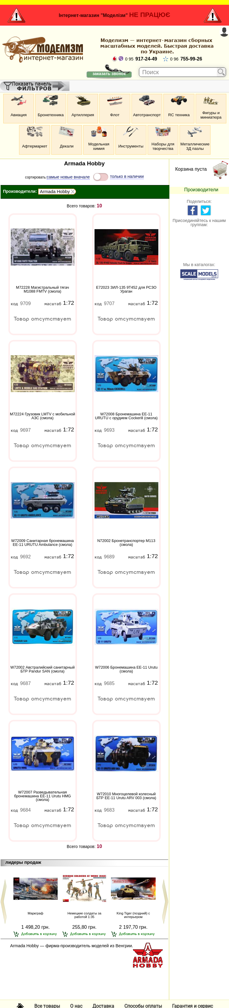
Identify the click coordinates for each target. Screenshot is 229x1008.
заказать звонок (109, 73)
